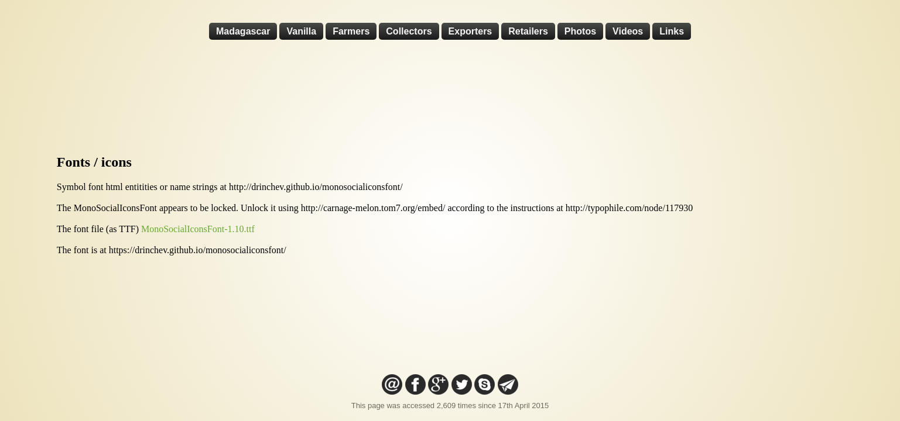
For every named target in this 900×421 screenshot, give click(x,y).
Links (671, 31)
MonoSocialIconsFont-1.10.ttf (198, 229)
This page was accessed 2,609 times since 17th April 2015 (450, 405)
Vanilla (301, 31)
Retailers (528, 31)
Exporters (470, 31)
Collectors (409, 31)
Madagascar (243, 31)
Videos (627, 31)
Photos (580, 31)
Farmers (351, 31)
